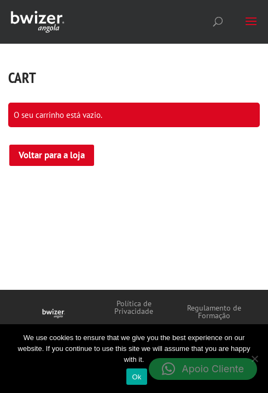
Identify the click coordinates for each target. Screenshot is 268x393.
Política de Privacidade (133, 308)
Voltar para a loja (52, 155)
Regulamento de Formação (214, 312)
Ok (136, 377)
